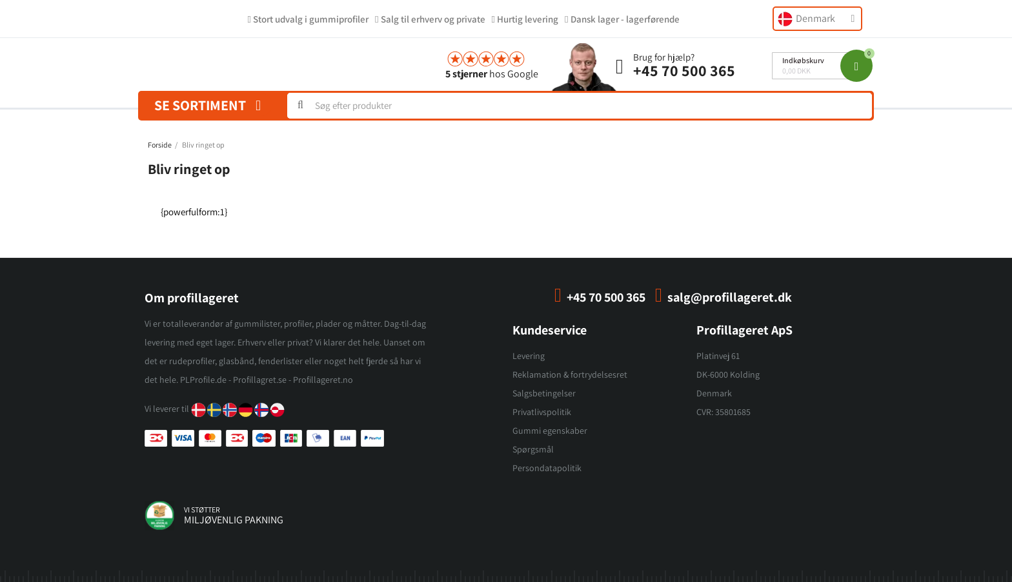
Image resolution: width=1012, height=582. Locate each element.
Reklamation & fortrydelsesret (569, 374)
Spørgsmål (533, 449)
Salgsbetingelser (544, 393)
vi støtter (202, 509)
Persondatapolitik (547, 468)
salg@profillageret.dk (729, 297)
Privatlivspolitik (541, 412)
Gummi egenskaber (549, 430)
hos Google (491, 74)
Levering (528, 356)
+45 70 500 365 (684, 70)
